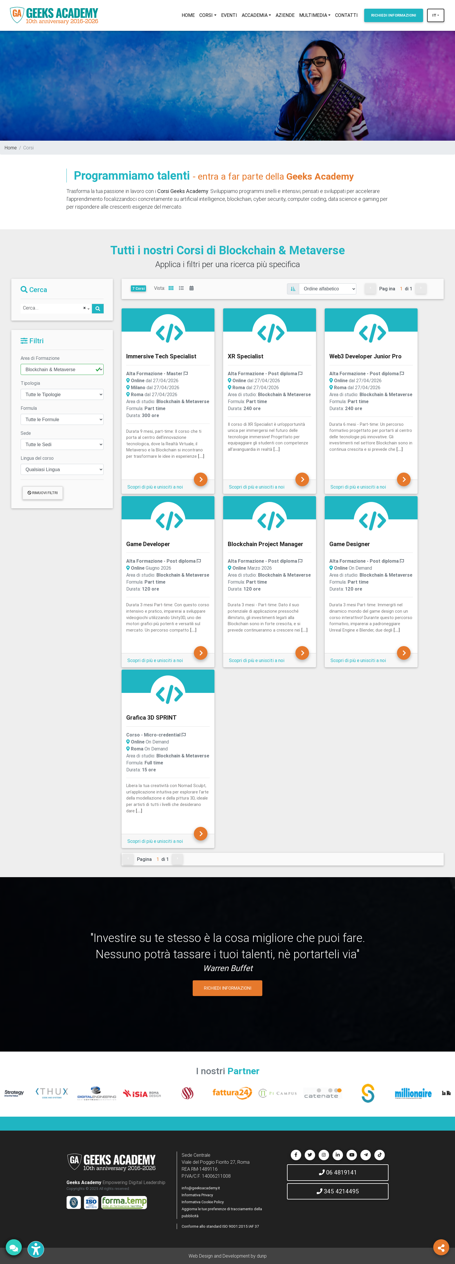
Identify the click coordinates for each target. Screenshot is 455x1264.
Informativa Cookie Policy (203, 1201)
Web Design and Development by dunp (228, 1256)
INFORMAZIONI (393, 15)
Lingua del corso (37, 458)
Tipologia (30, 383)
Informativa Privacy (197, 1195)
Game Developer (148, 544)
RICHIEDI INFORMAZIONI (227, 988)
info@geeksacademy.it (201, 1188)
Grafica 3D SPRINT (151, 717)
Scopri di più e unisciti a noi (155, 487)
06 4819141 (338, 1172)
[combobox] (56, 309)
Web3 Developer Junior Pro (365, 356)
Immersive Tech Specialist (161, 356)
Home (11, 148)
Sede (26, 433)
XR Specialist (245, 356)
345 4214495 (338, 1191)
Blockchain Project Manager (265, 544)
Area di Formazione (40, 358)
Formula (29, 408)
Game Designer (349, 544)
